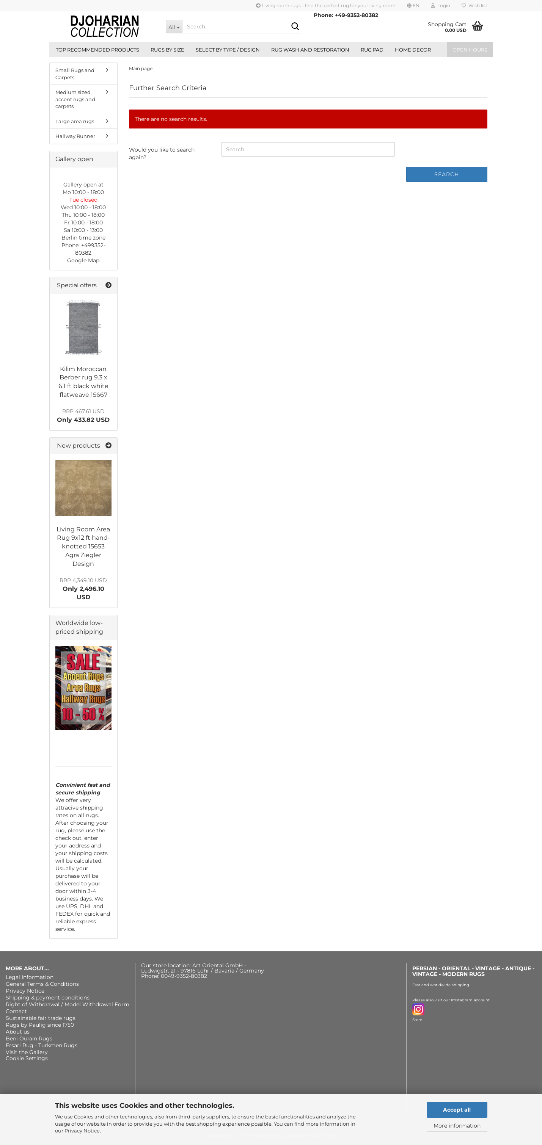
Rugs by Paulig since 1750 (40, 1025)
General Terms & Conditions (42, 984)
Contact (16, 1011)
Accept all (457, 1109)
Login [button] (440, 5)
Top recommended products (97, 50)
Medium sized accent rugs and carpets (75, 99)
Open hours (469, 50)
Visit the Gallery (27, 1052)
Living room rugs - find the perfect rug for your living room (326, 5)
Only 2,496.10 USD (83, 589)
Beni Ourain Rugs (29, 1038)
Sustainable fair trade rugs (40, 1018)
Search (446, 174)
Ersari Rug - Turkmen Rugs (41, 1045)
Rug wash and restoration (310, 50)
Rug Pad (372, 50)
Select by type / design (228, 50)
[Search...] (174, 26)
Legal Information (29, 977)
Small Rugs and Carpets (74, 73)
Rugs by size (167, 50)
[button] (413, 5)
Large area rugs (74, 121)
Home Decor (413, 50)
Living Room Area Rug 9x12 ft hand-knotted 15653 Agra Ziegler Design (83, 546)
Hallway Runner (75, 136)
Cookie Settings (27, 1058)
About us (18, 1031)
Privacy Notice (82, 1131)
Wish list (474, 5)
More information (457, 1125)
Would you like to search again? (162, 153)
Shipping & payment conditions (48, 997)
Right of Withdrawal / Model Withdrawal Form (67, 1004)
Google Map (83, 260)
